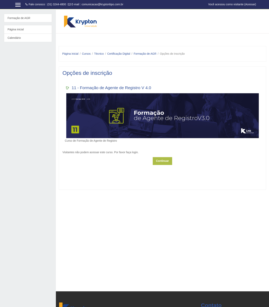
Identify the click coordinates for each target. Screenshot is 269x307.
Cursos (86, 53)
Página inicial (70, 53)
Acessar (250, 4)
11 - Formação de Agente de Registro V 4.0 (111, 87)
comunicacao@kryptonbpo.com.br (102, 4)
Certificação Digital (118, 53)
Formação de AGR (145, 53)
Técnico (99, 53)
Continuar (162, 160)
